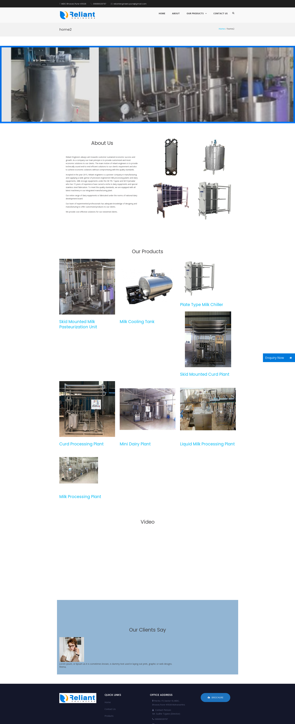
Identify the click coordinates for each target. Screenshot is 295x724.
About (176, 13)
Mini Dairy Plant (135, 421)
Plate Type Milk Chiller (201, 281)
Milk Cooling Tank (137, 299)
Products (109, 693)
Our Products (195, 13)
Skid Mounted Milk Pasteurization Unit (78, 301)
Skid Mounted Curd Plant (204, 351)
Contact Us (220, 13)
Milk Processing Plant (80, 474)
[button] (290, 357)
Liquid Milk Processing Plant (207, 421)
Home (162, 13)
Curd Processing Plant (81, 421)
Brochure (215, 674)
